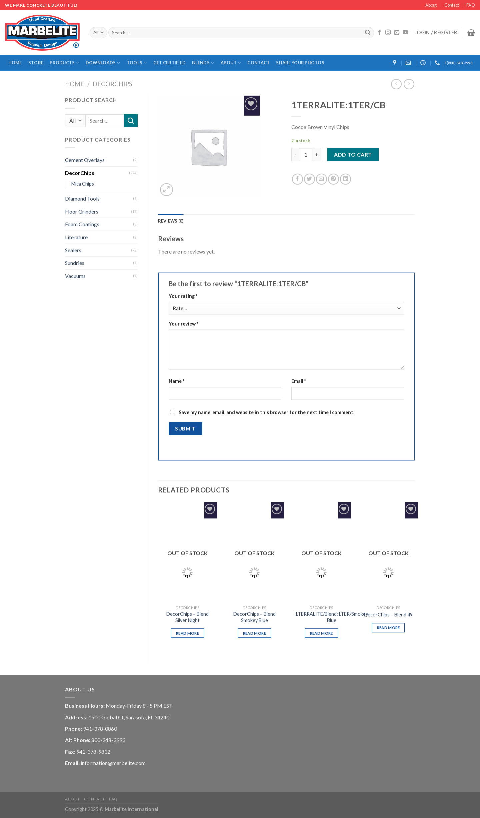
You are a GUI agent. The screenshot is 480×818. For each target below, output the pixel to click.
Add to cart (353, 154)
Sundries (74, 263)
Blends (203, 63)
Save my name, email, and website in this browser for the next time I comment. (266, 412)
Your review (183, 324)
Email (298, 381)
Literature (76, 237)
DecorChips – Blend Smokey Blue (254, 617)
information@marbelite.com (113, 763)
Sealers (73, 250)
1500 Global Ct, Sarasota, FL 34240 (128, 717)
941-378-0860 (100, 728)
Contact (451, 5)
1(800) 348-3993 (458, 63)
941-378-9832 (93, 751)
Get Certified (169, 62)
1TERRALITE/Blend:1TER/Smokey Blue (331, 617)
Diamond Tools (82, 198)
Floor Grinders (81, 211)
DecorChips (112, 84)
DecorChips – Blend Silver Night (187, 617)
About (431, 5)
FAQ (470, 5)
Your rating (183, 296)
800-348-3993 (108, 740)
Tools (137, 63)
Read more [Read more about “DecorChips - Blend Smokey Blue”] (254, 633)
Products (64, 63)
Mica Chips (82, 184)
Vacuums (75, 276)
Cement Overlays (85, 160)
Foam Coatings (82, 224)
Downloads (103, 63)
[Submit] (368, 32)
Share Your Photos (300, 62)
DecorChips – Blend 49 (388, 614)
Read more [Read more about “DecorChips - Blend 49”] (388, 627)
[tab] (171, 221)
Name (176, 381)
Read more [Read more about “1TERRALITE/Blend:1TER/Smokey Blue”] (321, 633)
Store (35, 62)
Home (15, 62)
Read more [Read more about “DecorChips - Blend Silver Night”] (187, 633)
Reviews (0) (171, 221)
